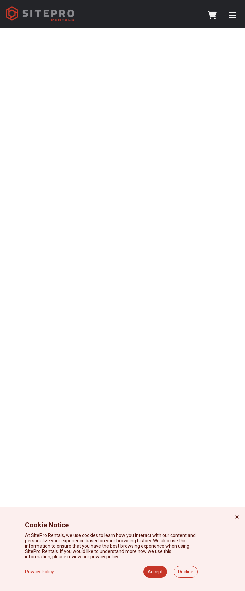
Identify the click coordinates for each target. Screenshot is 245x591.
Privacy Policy (39, 571)
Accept (155, 571)
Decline (185, 571)
